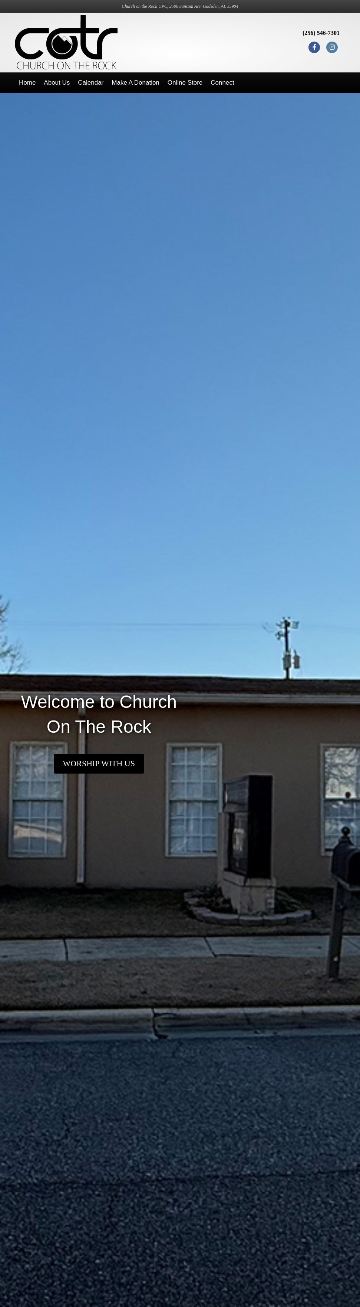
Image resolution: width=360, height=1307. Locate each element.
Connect (222, 82)
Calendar (90, 82)
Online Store (185, 82)
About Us (57, 82)
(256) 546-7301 (321, 33)
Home (27, 82)
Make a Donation (135, 82)
